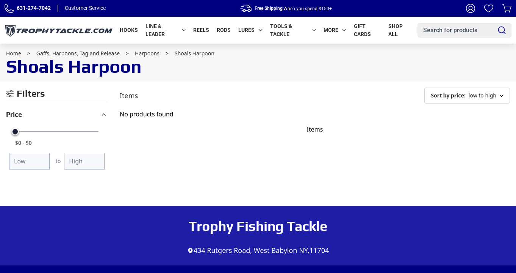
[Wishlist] (488, 8)
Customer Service (85, 8)
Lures (250, 30)
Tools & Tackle (293, 30)
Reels (201, 30)
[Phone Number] (9, 8)
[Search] (502, 30)
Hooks (129, 30)
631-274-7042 (34, 8)
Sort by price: (448, 95)
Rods (224, 30)
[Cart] (506, 8)
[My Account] (470, 8)
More (335, 30)
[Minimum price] (29, 161)
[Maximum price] (84, 161)
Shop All (395, 30)
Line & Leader (165, 30)
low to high (467, 95)
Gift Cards (362, 30)
